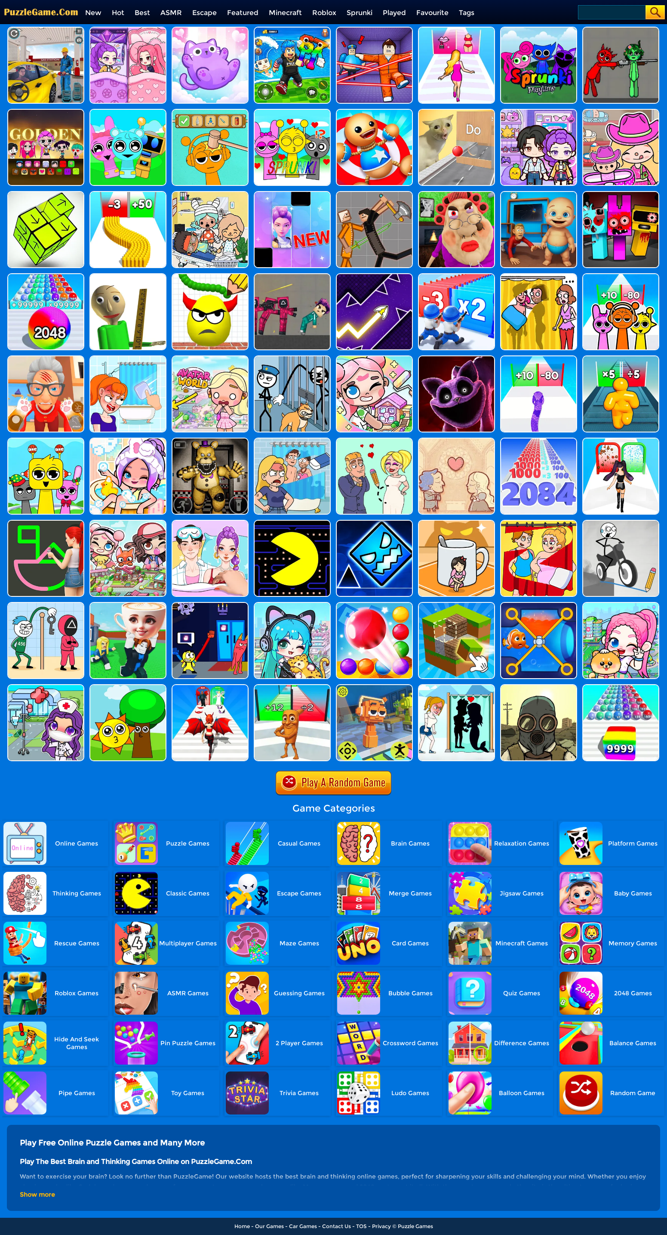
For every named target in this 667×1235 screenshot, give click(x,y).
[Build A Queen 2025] (620, 441)
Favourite (432, 13)
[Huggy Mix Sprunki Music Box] (45, 441)
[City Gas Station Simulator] (45, 30)
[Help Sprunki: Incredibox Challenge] (210, 112)
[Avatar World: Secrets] (538, 112)
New (93, 13)
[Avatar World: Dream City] (620, 605)
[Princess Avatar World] (210, 358)
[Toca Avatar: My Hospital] (45, 687)
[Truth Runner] (456, 30)
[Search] (611, 12)
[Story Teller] (456, 441)
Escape (204, 13)
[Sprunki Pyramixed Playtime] (538, 30)
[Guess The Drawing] (45, 523)
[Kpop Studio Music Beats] (45, 112)
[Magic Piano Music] (292, 194)
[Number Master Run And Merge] (538, 441)
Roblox (324, 13)
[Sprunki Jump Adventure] (374, 687)
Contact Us (336, 1226)
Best (142, 13)
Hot (118, 13)
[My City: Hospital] (210, 194)
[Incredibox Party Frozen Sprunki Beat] (127, 112)
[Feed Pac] (292, 523)
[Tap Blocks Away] (45, 194)
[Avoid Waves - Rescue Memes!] (292, 30)
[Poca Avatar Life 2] (292, 605)
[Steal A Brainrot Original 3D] (127, 605)
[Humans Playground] (374, 194)
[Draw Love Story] (374, 441)
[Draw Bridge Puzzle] (620, 523)
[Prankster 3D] (127, 276)
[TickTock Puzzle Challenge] (456, 112)
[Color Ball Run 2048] (620, 687)
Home (242, 1226)
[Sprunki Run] (620, 276)
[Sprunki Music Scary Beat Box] (127, 687)
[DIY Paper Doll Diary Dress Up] (210, 523)
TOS (361, 1226)
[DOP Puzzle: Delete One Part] (538, 523)
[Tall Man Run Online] (620, 358)
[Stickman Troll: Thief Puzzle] (292, 358)
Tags (466, 13)
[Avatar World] (620, 112)
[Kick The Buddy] (374, 112)
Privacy (381, 1226)
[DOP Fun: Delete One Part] (538, 276)
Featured (242, 13)
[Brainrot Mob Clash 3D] (292, 687)
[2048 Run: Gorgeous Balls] (45, 276)
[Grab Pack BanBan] (210, 605)
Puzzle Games (415, 1226)
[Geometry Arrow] (374, 276)
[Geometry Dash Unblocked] (374, 523)
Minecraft (285, 13)
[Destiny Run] (210, 687)
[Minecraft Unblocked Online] (456, 605)
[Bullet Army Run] (127, 194)
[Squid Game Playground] (292, 276)
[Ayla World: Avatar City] (127, 30)
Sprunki (359, 13)
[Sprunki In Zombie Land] (620, 194)
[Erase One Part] (127, 358)
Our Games (269, 1226)
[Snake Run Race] (538, 358)
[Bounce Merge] (374, 605)
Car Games (303, 1226)
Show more (37, 1194)
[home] (41, 3)
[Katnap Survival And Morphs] (456, 358)
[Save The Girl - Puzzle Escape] (456, 687)
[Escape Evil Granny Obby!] (456, 194)
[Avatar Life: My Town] (127, 523)
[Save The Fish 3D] (538, 605)
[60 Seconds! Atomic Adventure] (538, 687)
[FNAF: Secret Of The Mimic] (210, 441)
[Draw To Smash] (210, 276)
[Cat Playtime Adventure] (45, 358)
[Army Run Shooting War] (456, 276)
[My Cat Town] (374, 358)
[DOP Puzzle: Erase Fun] (292, 441)
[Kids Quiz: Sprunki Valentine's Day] (292, 112)
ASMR (171, 13)
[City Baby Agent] (538, 194)
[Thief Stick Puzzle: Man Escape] (45, 605)
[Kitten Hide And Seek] (456, 523)
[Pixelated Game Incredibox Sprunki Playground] (620, 30)
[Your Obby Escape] (374, 30)
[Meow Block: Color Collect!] (210, 30)
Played (394, 13)
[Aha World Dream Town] (127, 441)
